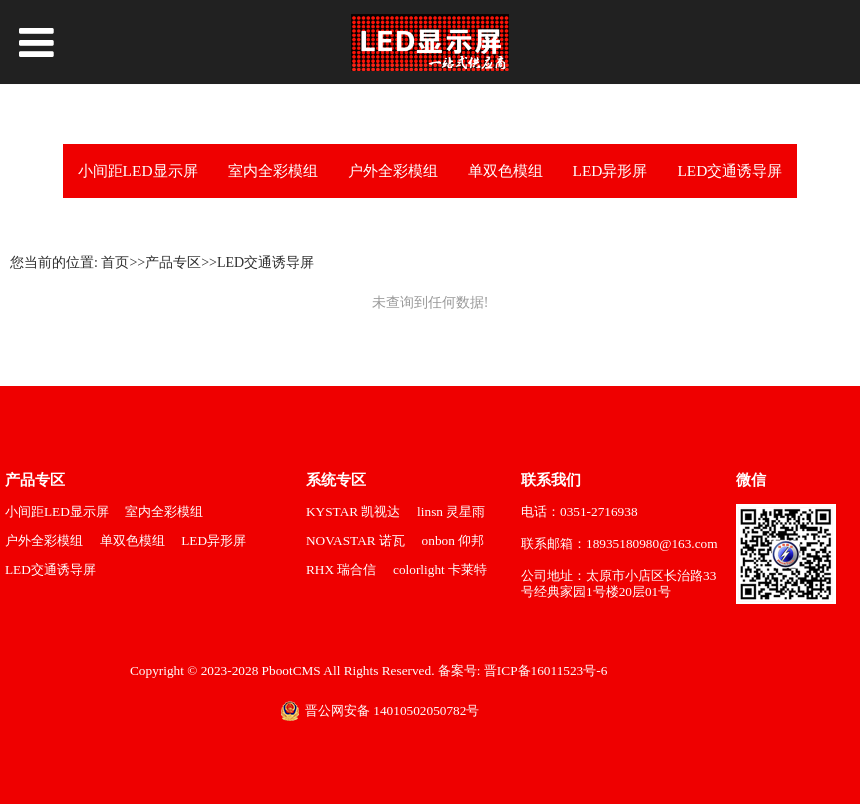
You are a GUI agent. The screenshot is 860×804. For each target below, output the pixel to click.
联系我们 (551, 479)
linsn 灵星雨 (451, 511)
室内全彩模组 (273, 170)
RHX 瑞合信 (341, 569)
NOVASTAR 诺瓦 (355, 540)
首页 (115, 262)
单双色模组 (505, 170)
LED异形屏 (610, 170)
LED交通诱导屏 (729, 170)
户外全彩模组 (393, 170)
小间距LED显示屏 (138, 170)
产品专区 (173, 262)
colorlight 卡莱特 (440, 569)
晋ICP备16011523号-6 (544, 670)
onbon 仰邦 (453, 540)
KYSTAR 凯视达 (353, 511)
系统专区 (336, 479)
